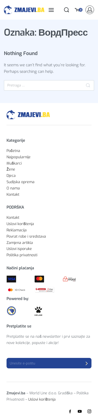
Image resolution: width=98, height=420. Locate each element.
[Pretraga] (88, 85)
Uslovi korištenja (42, 399)
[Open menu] (51, 10)
